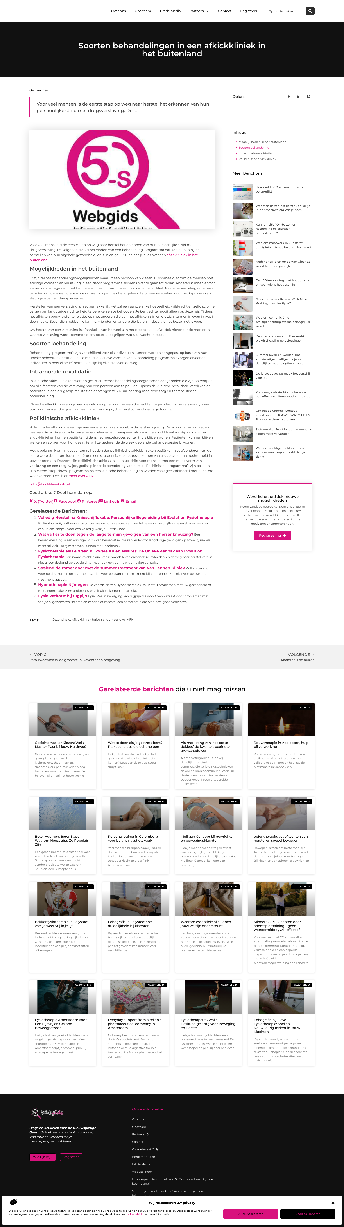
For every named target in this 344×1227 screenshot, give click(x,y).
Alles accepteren (250, 1214)
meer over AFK (80, 476)
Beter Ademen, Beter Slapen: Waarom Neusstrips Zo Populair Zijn (61, 840)
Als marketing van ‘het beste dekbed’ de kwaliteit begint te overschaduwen (205, 747)
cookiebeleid (134, 1214)
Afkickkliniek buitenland (90, 619)
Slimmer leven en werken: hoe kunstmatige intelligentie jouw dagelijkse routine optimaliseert (279, 359)
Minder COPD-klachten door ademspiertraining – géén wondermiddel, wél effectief (277, 926)
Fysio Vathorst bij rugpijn (62, 596)
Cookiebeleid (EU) (145, 1149)
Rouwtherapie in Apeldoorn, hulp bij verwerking (281, 745)
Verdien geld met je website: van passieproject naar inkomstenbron (169, 1193)
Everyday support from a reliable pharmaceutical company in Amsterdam (135, 1024)
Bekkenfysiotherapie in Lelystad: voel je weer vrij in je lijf (61, 924)
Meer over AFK (122, 619)
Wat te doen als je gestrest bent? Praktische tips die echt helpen (135, 745)
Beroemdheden (143, 1156)
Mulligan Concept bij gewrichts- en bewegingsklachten (207, 838)
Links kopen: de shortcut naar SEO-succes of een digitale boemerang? (172, 1181)
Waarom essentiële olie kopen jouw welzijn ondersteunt (206, 924)
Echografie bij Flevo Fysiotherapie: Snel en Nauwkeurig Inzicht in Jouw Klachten (277, 1026)
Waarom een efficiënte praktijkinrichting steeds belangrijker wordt (283, 322)
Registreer (248, 11)
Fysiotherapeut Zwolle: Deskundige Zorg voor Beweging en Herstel (208, 1024)
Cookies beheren (308, 1214)
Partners (199, 11)
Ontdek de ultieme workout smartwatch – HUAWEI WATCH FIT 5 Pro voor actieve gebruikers (283, 415)
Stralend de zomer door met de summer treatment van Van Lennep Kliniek (111, 568)
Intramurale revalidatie (255, 153)
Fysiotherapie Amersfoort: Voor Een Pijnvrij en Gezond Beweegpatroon (61, 1024)
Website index (142, 1171)
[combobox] (286, 11)
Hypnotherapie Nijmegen (63, 585)
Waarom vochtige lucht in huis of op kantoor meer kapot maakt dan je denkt (282, 452)
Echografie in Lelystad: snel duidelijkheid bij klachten (130, 924)
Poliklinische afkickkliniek (257, 159)
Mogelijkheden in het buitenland (263, 142)
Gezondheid (39, 90)
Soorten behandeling (254, 147)
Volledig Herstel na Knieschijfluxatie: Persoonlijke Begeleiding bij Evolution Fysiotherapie (125, 517)
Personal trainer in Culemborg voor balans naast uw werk (133, 838)
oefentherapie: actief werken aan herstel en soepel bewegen (281, 838)
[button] (333, 1203)
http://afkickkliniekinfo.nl (50, 484)
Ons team (143, 11)
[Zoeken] (310, 11)
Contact (224, 11)
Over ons (118, 11)
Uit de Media (170, 11)
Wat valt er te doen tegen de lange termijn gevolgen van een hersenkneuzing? (115, 534)
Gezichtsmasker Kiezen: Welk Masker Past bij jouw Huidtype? (61, 745)
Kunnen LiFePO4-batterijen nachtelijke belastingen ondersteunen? (276, 229)
